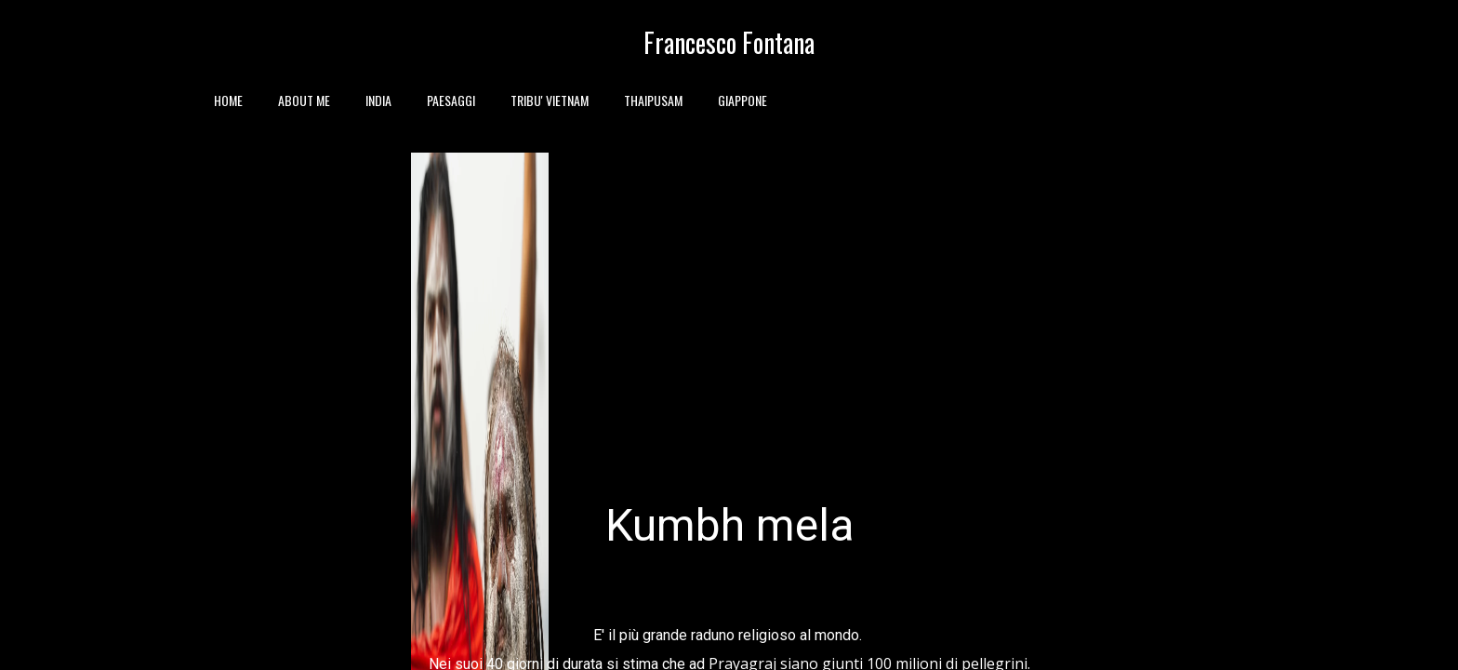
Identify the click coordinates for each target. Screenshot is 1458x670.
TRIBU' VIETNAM (549, 100)
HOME (228, 100)
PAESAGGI (451, 100)
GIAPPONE (742, 100)
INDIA (378, 100)
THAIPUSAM (653, 100)
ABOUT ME (304, 100)
